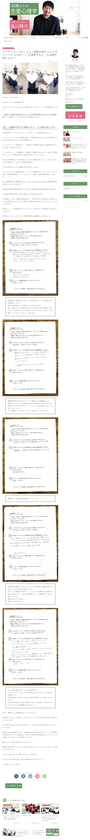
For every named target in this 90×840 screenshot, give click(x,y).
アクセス (34, 37)
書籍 (67, 37)
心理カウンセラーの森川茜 (75, 99)
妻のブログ (70, 102)
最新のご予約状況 (9, 37)
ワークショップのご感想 (8, 48)
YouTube (69, 94)
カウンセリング (22, 37)
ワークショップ (45, 37)
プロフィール (58, 37)
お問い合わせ (8, 41)
